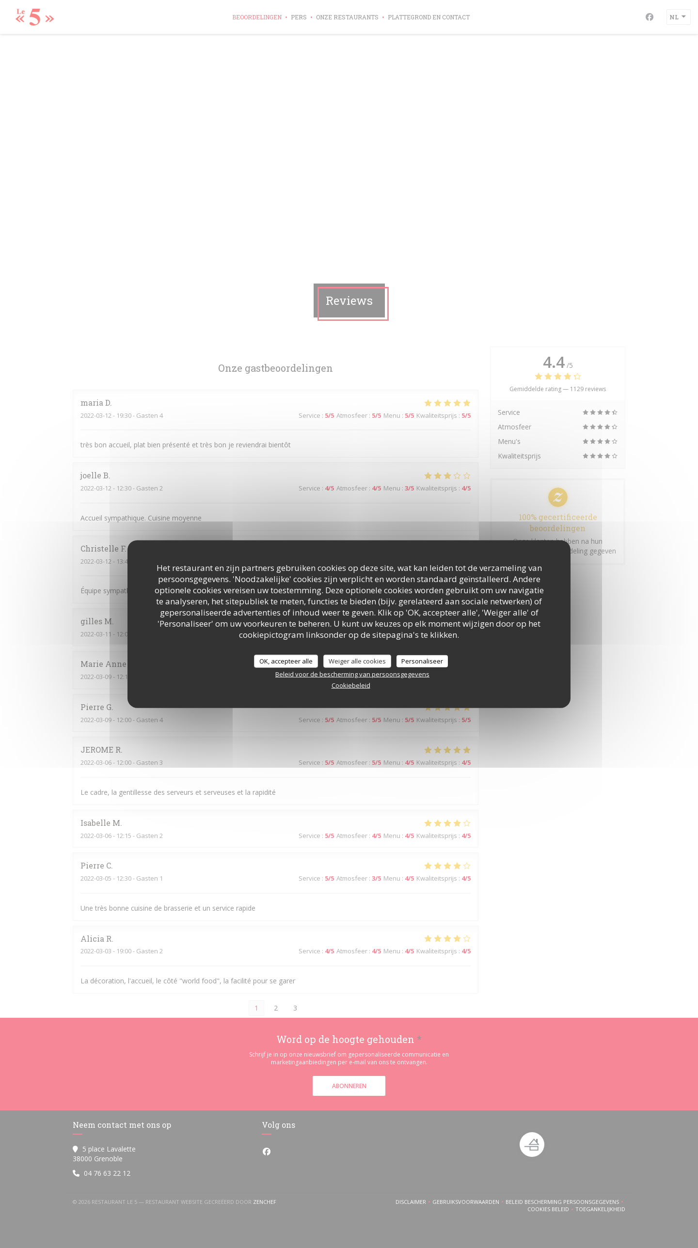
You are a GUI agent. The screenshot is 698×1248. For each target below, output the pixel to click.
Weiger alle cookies (357, 660)
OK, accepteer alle (286, 660)
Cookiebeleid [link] (351, 685)
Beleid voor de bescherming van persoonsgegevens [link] (352, 674)
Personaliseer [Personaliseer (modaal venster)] (422, 660)
